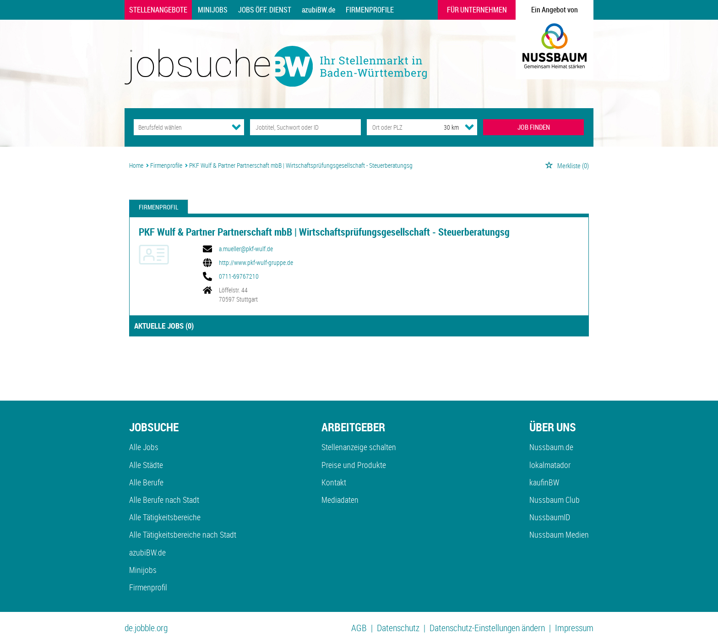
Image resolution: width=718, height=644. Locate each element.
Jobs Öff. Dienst (264, 10)
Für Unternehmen (477, 10)
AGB (359, 628)
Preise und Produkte (353, 464)
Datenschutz (398, 628)
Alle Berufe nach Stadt (164, 499)
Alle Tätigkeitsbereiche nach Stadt (182, 534)
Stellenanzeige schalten (358, 446)
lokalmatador (550, 464)
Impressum (574, 628)
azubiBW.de (318, 10)
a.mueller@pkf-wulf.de (246, 249)
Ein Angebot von (554, 10)
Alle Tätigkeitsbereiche (165, 517)
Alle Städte (146, 464)
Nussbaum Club (554, 499)
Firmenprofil (159, 207)
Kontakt (333, 482)
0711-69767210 (239, 276)
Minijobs (213, 10)
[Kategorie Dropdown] (236, 127)
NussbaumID (549, 517)
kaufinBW (544, 482)
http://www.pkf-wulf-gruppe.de (256, 262)
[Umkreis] (443, 127)
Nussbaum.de (551, 446)
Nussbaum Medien (559, 534)
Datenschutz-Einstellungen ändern (487, 628)
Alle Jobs (143, 446)
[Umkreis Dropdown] (469, 127)
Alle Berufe (146, 482)
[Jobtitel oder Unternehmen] (305, 127)
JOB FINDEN (533, 127)
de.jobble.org (146, 628)
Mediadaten (340, 499)
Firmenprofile (370, 10)
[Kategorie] (180, 127)
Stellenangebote (158, 10)
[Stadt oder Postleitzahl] (397, 127)
